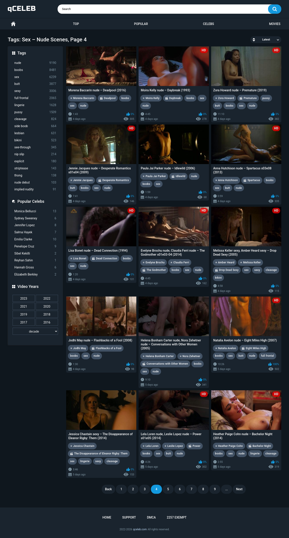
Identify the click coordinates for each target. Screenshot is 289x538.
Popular (141, 24)
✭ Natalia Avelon (225, 348)
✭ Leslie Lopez (173, 446)
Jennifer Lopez (35, 225)
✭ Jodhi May (78, 348)
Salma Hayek (35, 232)
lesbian (35, 133)
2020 (46, 306)
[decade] (35, 331)
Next (239, 489)
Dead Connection (106, 258)
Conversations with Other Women (167, 363)
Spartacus (254, 180)
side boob (35, 126)
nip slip (35, 154)
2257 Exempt (177, 517)
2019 (23, 314)
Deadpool (110, 98)
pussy (35, 112)
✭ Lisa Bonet (78, 258)
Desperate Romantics (115, 180)
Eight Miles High (256, 348)
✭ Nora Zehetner (190, 356)
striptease (35, 168)
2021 (23, 306)
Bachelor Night (262, 446)
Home (13, 24)
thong (35, 175)
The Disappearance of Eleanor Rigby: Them (101, 453)
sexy (35, 91)
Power (196, 446)
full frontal (35, 98)
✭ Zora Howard (224, 98)
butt (35, 84)
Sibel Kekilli (35, 253)
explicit (35, 161)
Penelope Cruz (35, 246)
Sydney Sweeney (35, 218)
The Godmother (156, 270)
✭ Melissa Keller (250, 262)
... (226, 489)
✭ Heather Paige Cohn (229, 446)
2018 (46, 314)
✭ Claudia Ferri (179, 262)
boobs (35, 70)
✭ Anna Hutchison (226, 180)
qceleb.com (140, 529)
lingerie (35, 105)
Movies (274, 24)
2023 (23, 298)
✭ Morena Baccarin (82, 98)
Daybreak (175, 98)
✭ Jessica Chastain (82, 446)
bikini (35, 140)
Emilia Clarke (35, 239)
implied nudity (35, 189)
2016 (46, 322)
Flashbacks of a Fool (109, 348)
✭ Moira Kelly (151, 98)
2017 (23, 322)
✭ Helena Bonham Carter (158, 356)
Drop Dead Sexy (229, 270)
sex (35, 77)
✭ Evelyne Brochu (154, 262)
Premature (250, 98)
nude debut (35, 182)
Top (76, 24)
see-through (35, 147)
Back (108, 489)
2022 (46, 298)
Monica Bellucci (35, 211)
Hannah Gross (35, 267)
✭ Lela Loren (151, 446)
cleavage (35, 119)
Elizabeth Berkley (35, 274)
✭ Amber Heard (225, 262)
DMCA (151, 517)
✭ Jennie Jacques (81, 180)
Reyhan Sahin (35, 260)
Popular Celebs (30, 201)
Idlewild (180, 176)
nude (35, 63)
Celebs (208, 24)
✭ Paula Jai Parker (154, 176)
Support (129, 517)
